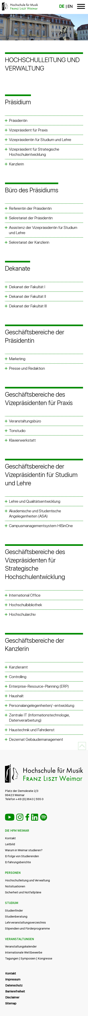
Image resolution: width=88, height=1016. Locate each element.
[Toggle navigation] (81, 7)
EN (69, 6)
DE (61, 6)
